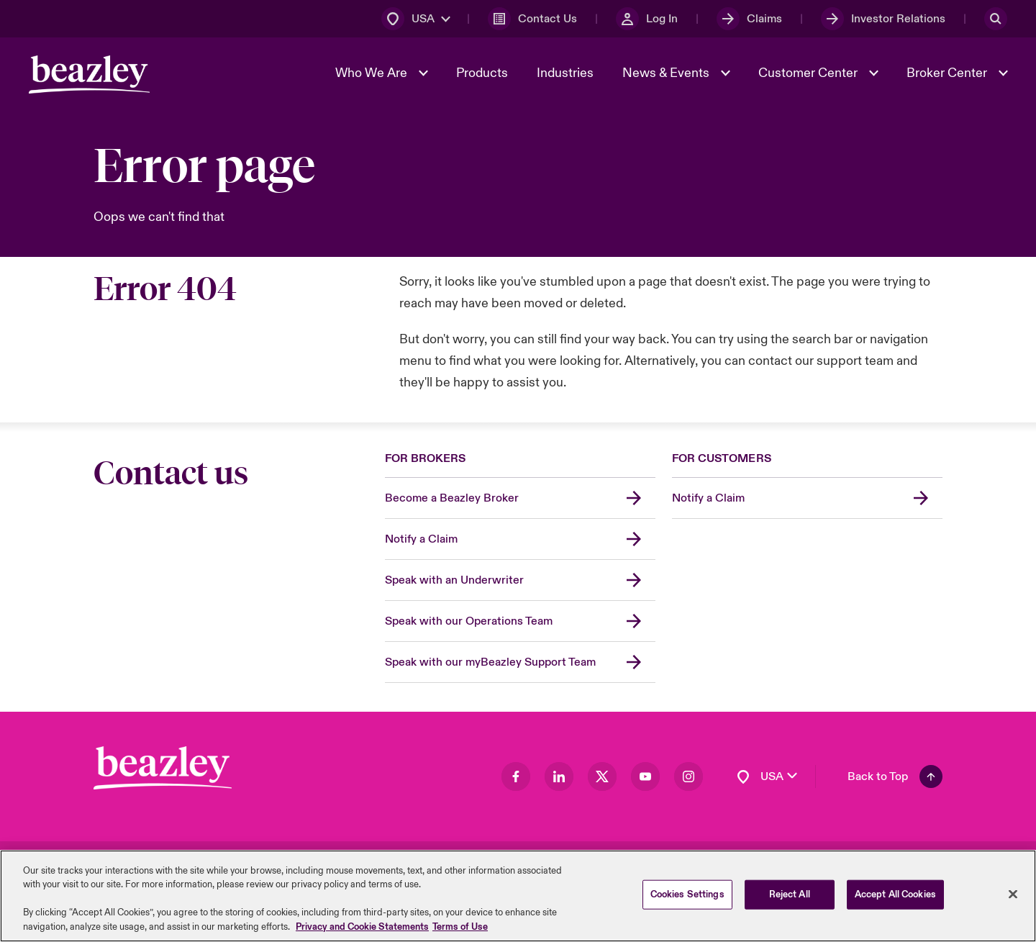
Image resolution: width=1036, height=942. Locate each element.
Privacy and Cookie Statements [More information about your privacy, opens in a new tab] (362, 932)
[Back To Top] (895, 776)
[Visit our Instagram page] (688, 776)
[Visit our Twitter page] (602, 776)
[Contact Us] (532, 18)
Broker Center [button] (948, 73)
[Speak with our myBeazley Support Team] (520, 662)
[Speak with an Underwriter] (520, 580)
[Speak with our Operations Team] (520, 621)
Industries (565, 73)
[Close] (1013, 899)
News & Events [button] (667, 73)
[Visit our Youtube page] (645, 776)
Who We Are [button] (372, 73)
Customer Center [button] (809, 73)
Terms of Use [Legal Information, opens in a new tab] (460, 932)
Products (482, 73)
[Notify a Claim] (520, 539)
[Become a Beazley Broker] (520, 498)
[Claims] (749, 18)
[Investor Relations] (883, 18)
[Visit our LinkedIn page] (559, 776)
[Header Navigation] (89, 74)
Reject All (789, 899)
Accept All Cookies (895, 899)
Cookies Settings (687, 899)
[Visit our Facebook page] (515, 776)
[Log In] (647, 18)
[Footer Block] (163, 768)
